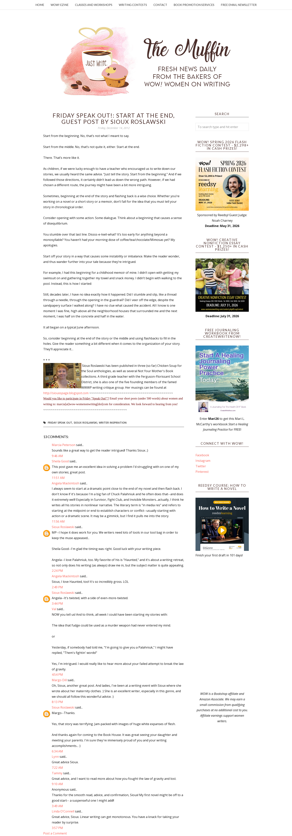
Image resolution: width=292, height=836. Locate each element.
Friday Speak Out (60, 422)
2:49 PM (57, 587)
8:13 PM (57, 702)
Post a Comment (55, 833)
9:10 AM (57, 784)
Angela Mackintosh (65, 483)
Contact (160, 4)
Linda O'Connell (63, 811)
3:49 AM (57, 806)
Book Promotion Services (194, 4)
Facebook (202, 455)
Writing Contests (133, 4)
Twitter (200, 466)
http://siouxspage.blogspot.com (66, 393)
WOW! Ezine (60, 4)
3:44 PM (57, 603)
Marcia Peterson (63, 445)
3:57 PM (57, 828)
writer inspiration (113, 422)
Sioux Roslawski (85, 422)
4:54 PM (57, 674)
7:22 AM (57, 768)
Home (39, 4)
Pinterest (202, 472)
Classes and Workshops (93, 4)
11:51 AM (58, 478)
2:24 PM (57, 571)
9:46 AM (57, 456)
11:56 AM (58, 521)
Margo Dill (59, 680)
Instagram (202, 461)
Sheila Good (60, 461)
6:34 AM (57, 751)
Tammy (57, 773)
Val (54, 609)
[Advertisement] (222, 625)
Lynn (55, 757)
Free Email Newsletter (239, 4)
